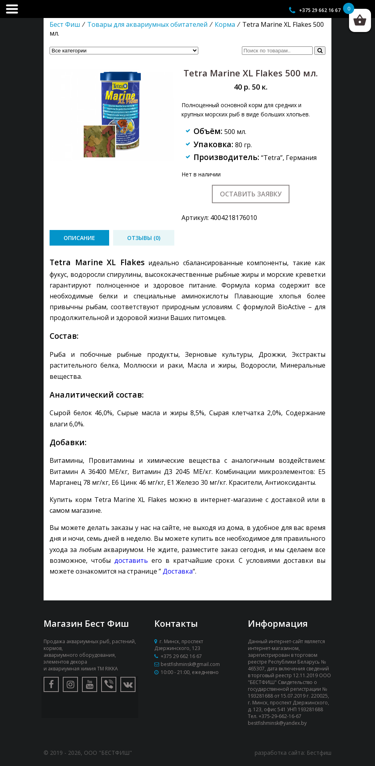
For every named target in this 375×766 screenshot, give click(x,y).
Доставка (178, 571)
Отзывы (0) (143, 238)
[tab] (79, 238)
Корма (225, 24)
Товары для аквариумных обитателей (147, 24)
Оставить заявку (250, 194)
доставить (131, 560)
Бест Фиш (65, 24)
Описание (79, 238)
